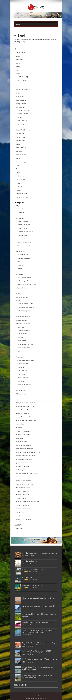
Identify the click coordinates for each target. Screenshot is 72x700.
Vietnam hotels (21, 394)
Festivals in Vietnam (24, 258)
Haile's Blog (21, 212)
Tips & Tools (20, 327)
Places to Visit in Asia (23, 323)
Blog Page (19, 59)
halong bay (19, 438)
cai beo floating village (23, 410)
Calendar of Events (24, 330)
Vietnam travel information (26, 344)
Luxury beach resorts (23, 316)
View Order (21, 124)
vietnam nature (21, 498)
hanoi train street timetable (24, 448)
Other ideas (21, 381)
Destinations (20, 218)
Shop (18, 144)
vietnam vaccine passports (24, 509)
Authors (18, 56)
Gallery (18, 294)
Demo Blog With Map (23, 89)
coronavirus (20, 424)
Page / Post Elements (23, 130)
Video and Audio (21, 193)
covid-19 (19, 427)
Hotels (18, 301)
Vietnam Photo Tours (24, 385)
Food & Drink (20, 274)
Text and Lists (20, 179)
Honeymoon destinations (25, 232)
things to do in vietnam (23, 480)
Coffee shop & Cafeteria (25, 281)
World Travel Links (22, 197)
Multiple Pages (21, 103)
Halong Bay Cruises (22, 297)
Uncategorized (21, 390)
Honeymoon (21, 374)
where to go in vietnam (23, 519)
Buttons (18, 67)
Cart (17, 70)
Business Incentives (24, 225)
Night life (20, 265)
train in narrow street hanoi (24, 484)
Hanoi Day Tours (23, 370)
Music (19, 261)
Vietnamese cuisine (24, 348)
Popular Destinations (24, 242)
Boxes (18, 63)
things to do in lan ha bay (24, 477)
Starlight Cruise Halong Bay (32, 569)
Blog (17, 206)
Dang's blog (21, 209)
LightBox (19, 93)
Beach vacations (23, 221)
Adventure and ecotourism (26, 360)
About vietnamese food (25, 277)
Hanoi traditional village (23, 445)
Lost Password (22, 121)
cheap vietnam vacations (24, 417)
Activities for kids (23, 254)
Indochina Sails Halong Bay (32, 585)
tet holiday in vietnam (23, 470)
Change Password (23, 110)
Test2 (18, 172)
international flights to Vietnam (25, 456)
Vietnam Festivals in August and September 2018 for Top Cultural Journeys (38, 631)
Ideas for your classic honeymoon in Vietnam (38, 598)
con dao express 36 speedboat (26, 420)
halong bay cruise (22, 441)
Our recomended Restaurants (27, 284)
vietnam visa (20, 512)
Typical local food (23, 288)
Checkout (19, 74)
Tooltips (18, 190)
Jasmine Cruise (28, 577)
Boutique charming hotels (26, 304)
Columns (19, 86)
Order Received (22, 80)
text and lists (20, 176)
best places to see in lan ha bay (26, 403)
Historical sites (22, 228)
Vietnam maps (22, 341)
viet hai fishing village (23, 487)
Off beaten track (23, 239)
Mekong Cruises (21, 320)
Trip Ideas (19, 357)
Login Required (21, 100)
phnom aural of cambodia (24, 459)
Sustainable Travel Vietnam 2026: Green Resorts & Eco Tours (37, 676)
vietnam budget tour (22, 491)
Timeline (19, 186)
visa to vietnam (21, 516)
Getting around (22, 333)
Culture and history (23, 363)
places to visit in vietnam (24, 463)
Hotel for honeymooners (25, 311)
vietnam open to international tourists (28, 502)
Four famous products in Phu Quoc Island (37, 622)
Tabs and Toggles (21, 162)
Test (17, 169)
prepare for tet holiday (23, 466)
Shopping (21, 337)
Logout (20, 117)
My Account (20, 107)
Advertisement (20, 52)
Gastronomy (21, 367)
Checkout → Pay (23, 77)
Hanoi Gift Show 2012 (30, 561)
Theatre (20, 269)
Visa (19, 351)
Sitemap (19, 151)
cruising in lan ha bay (23, 431)
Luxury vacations (23, 377)
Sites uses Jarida (21, 155)
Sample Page (20, 133)
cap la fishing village (22, 413)
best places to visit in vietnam (25, 406)
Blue (17, 528)
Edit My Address (23, 113)
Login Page (20, 96)
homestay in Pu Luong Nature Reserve (28, 452)
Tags (17, 165)
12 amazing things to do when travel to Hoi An (39, 606)
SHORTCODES (21, 148)
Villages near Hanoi (24, 246)
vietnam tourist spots (22, 505)
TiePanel (19, 183)
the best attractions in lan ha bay (26, 473)
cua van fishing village (23, 434)
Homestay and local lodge (26, 307)
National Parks (22, 235)
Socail (18, 158)
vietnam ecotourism (22, 494)
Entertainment (20, 251)
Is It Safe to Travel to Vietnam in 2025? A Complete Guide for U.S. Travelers (37, 652)
